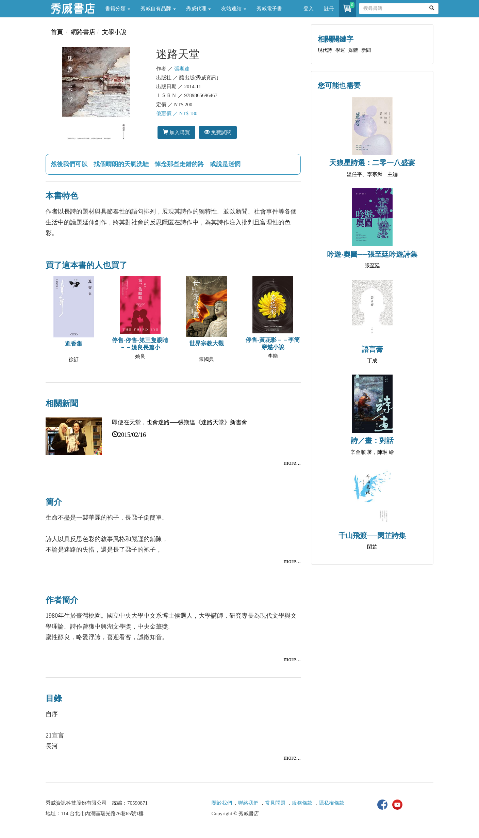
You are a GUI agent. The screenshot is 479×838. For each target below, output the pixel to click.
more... (292, 462)
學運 (340, 50)
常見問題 (275, 803)
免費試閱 (217, 132)
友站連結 (233, 8)
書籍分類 (117, 8)
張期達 (181, 69)
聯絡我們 (248, 803)
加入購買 (176, 132)
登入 (308, 8)
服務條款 (302, 803)
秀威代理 (198, 8)
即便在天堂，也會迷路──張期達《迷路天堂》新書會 (179, 422)
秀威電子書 (269, 8)
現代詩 (325, 50)
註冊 (329, 8)
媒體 (353, 50)
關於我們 (222, 803)
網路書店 (83, 32)
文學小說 (114, 32)
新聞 (366, 50)
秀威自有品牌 (158, 8)
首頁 (57, 32)
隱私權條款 (331, 803)
